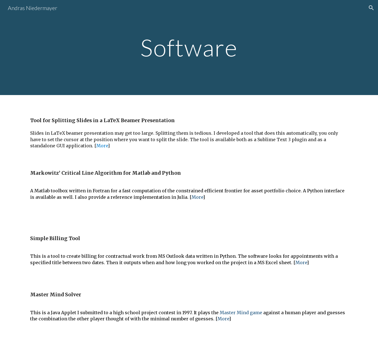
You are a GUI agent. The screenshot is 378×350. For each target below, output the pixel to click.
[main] (189, 47)
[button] (371, 8)
